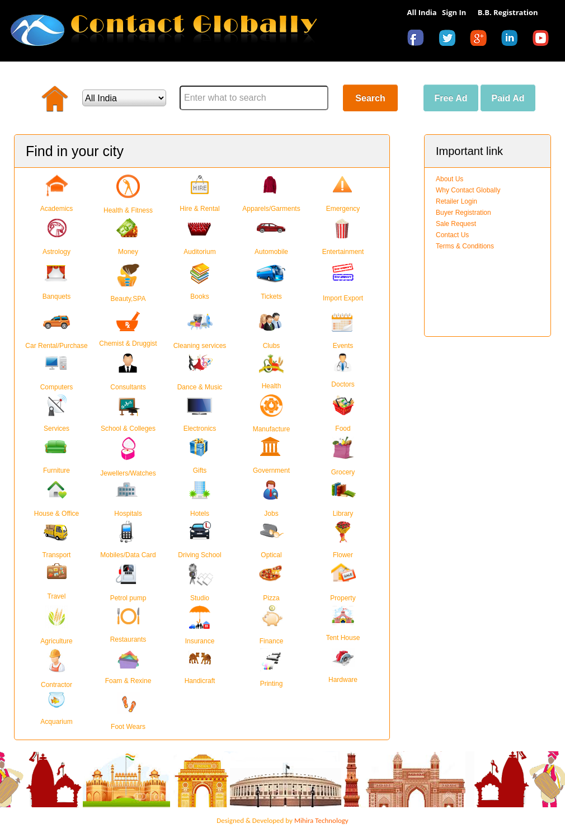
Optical (271, 555)
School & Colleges (128, 428)
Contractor (56, 685)
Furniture (56, 470)
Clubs (271, 346)
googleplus (481, 40)
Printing (271, 684)
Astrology (56, 252)
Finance (272, 641)
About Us (449, 179)
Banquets (57, 296)
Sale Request (456, 224)
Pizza (271, 598)
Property (342, 598)
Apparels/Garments (271, 209)
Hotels (199, 513)
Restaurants (128, 639)
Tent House (343, 638)
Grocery (343, 472)
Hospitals (128, 513)
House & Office (56, 513)
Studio (199, 598)
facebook (418, 40)
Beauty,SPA (128, 299)
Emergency (343, 209)
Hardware (342, 680)
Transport (57, 555)
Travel (57, 596)
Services (56, 428)
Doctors (342, 384)
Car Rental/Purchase (56, 346)
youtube (544, 40)
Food (342, 428)
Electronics (199, 428)
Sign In (454, 12)
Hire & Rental (199, 209)
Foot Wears (128, 727)
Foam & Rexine (128, 681)
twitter (450, 40)
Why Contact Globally (468, 190)
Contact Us (452, 235)
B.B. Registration (508, 12)
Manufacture (271, 429)
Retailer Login (456, 201)
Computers (56, 387)
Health (271, 386)
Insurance (200, 641)
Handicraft (200, 681)
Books (199, 296)
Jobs (271, 513)
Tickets (271, 296)
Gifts (200, 470)
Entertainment (343, 252)
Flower (343, 555)
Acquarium (56, 720)
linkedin (512, 40)
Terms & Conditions (465, 246)
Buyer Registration (463, 213)
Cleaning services (200, 346)
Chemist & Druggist (128, 343)
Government (271, 470)
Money (128, 252)
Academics (56, 209)
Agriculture (56, 641)
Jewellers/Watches (128, 473)
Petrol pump (128, 598)
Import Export (343, 298)
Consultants (127, 387)
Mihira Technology (321, 820)
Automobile (271, 252)
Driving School (199, 555)
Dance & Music (200, 387)
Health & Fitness (128, 210)
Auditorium (199, 252)
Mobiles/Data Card (128, 555)
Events (343, 346)
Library (343, 513)
